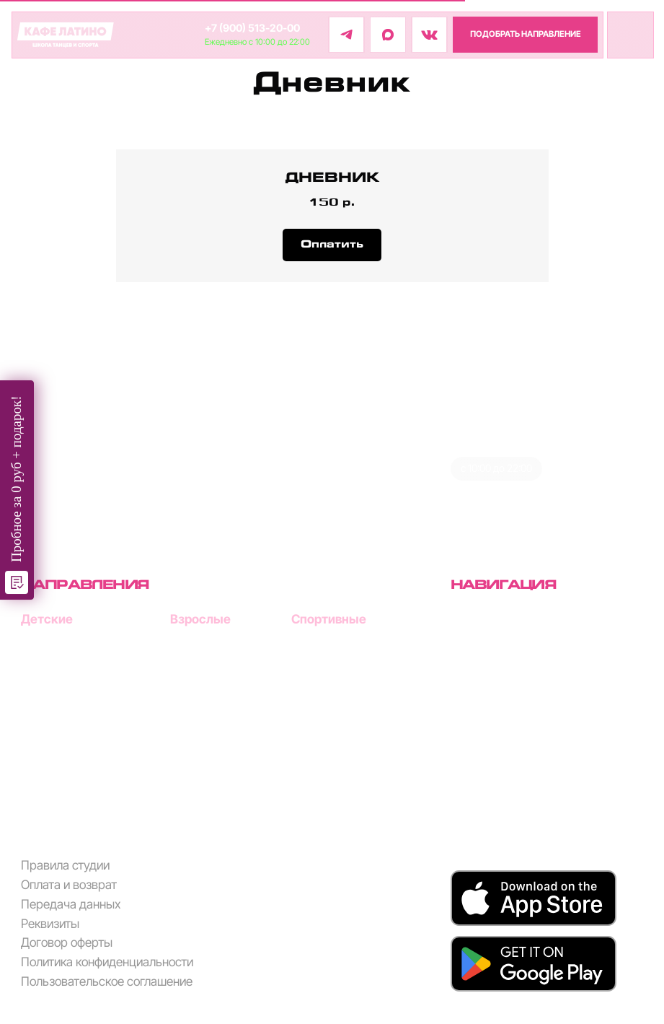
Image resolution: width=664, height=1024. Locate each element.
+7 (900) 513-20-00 (252, 28)
